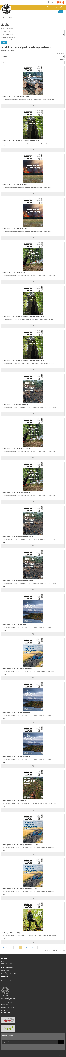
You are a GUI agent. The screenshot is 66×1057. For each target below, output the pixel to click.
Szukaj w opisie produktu (8, 39)
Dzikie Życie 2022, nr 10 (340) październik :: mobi (17, 581)
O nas (2, 961)
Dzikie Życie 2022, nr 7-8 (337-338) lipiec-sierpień (17, 669)
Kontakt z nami (5, 970)
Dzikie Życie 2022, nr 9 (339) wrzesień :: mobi (16, 757)
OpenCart (10, 1055)
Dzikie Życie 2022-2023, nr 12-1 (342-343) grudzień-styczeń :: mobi (23, 360)
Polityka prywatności (6, 963)
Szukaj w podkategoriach (8, 37)
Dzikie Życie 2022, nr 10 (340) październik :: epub (17, 536)
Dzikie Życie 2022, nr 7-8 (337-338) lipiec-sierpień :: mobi (20, 889)
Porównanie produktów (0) (8, 50)
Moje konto (4, 979)
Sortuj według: (61, 53)
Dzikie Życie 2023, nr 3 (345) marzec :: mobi (15, 96)
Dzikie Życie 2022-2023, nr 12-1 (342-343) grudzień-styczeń (20, 140)
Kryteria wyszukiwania (7, 28)
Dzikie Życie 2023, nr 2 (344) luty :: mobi (14, 228)
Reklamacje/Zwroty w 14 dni (8, 974)
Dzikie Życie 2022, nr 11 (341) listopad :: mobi (16, 492)
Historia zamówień (6, 981)
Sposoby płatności (6, 972)
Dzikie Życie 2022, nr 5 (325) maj (12, 933)
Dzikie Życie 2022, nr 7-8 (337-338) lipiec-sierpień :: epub (20, 845)
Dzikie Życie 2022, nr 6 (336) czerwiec (14, 801)
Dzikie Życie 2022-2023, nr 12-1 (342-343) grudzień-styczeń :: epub (23, 316)
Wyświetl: (62, 59)
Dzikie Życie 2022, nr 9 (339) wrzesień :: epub (16, 713)
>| (39, 947)
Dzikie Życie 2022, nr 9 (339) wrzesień (14, 624)
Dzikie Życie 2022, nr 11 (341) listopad (14, 272)
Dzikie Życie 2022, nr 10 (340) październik (15, 404)
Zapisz (60, 1042)
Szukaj (10, 17)
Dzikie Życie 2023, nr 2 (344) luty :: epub (14, 184)
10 (32, 947)
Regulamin (4, 965)
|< (3, 947)
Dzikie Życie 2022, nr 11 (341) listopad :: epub (16, 448)
